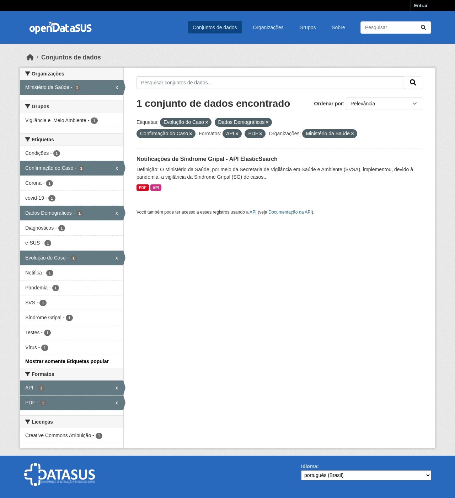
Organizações (268, 27)
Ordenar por (328, 103)
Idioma (309, 466)
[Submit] (423, 27)
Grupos (308, 27)
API (155, 187)
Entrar (421, 5)
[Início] (30, 57)
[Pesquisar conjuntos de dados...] (395, 27)
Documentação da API (290, 212)
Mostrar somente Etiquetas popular (67, 361)
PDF (142, 187)
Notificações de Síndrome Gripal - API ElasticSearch (207, 159)
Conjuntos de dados (215, 27)
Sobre (338, 27)
